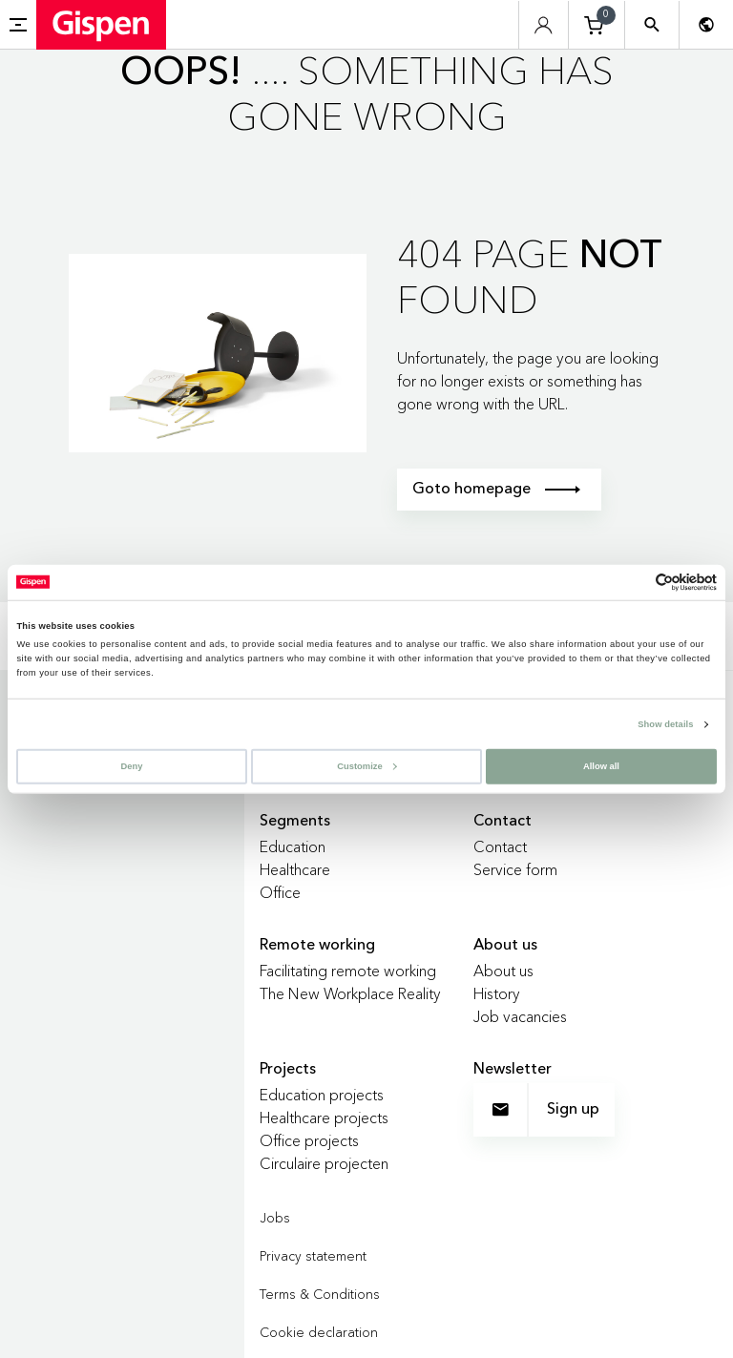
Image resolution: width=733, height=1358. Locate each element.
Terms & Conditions (320, 1294)
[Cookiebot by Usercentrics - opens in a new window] (633, 583)
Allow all (601, 765)
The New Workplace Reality (350, 993)
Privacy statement (313, 1255)
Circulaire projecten (324, 1163)
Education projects (322, 1094)
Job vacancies (520, 1016)
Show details (665, 724)
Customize (366, 765)
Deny (132, 765)
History (496, 993)
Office (280, 892)
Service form (515, 869)
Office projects (309, 1140)
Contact (500, 846)
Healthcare (295, 869)
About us (503, 970)
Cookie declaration (319, 1332)
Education (292, 846)
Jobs (275, 1217)
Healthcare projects (324, 1117)
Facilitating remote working (348, 970)
